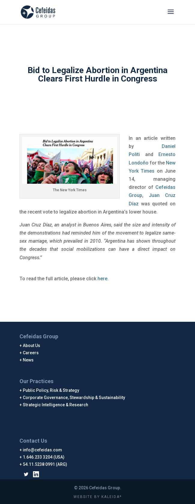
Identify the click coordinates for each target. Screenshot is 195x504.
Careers (31, 352)
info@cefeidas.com (42, 449)
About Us (31, 345)
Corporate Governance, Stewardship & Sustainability (74, 397)
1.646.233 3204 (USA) (43, 457)
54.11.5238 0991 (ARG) (45, 464)
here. (103, 278)
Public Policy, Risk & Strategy (51, 390)
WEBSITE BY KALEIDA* (98, 497)
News (28, 360)
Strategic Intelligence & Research (55, 404)
